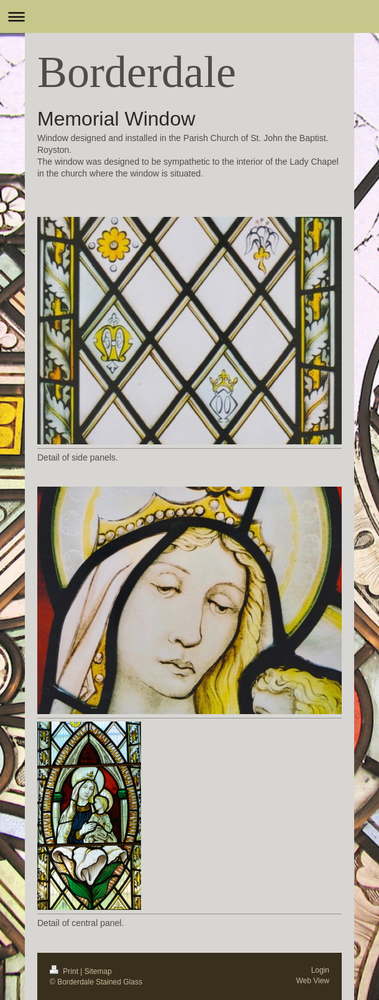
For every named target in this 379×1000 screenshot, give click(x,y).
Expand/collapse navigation (189, 16)
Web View (312, 980)
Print (65, 971)
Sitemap (98, 971)
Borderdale (136, 72)
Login (320, 970)
